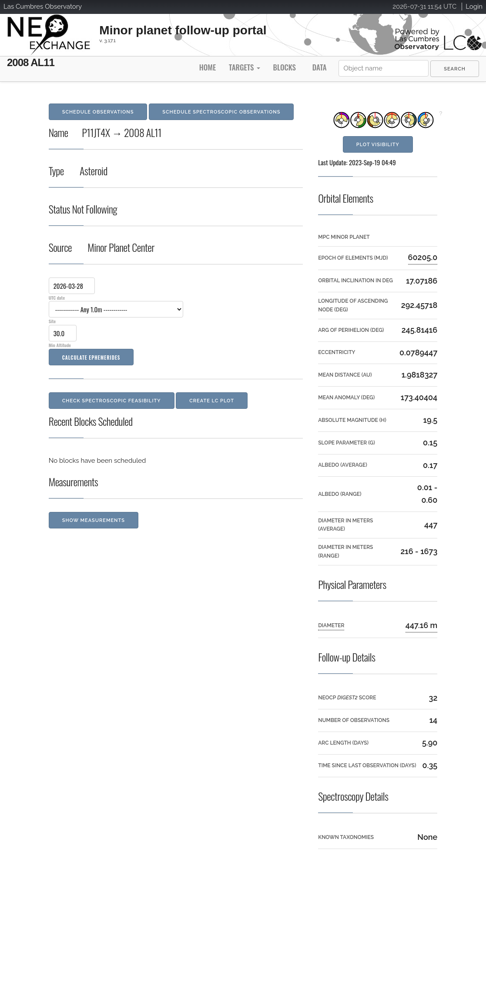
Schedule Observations (98, 112)
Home (207, 67)
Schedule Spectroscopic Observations (221, 112)
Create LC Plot (211, 401)
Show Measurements (93, 520)
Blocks (284, 67)
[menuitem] (454, 68)
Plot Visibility (377, 144)
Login (474, 6)
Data (319, 67)
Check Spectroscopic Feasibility (111, 401)
